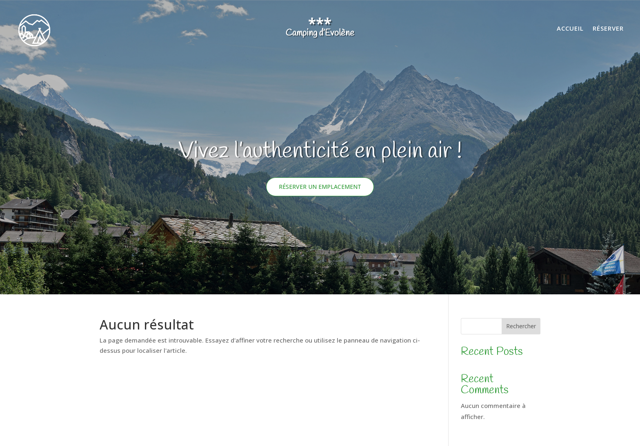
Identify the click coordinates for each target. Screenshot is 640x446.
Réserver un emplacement (320, 187)
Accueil (570, 28)
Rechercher (521, 326)
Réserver (608, 28)
